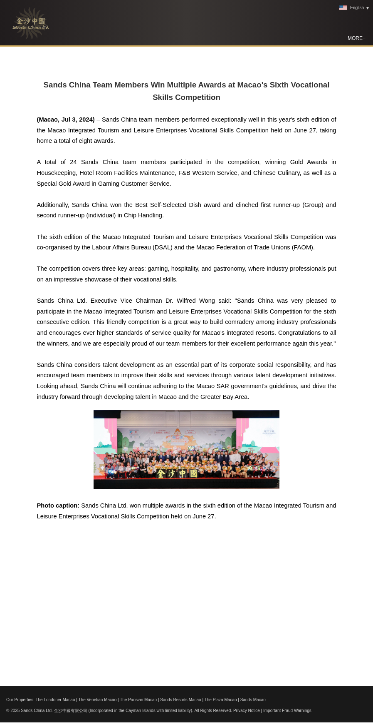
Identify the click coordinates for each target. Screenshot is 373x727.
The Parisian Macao (138, 699)
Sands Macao (253, 699)
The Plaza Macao (221, 699)
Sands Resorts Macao (180, 699)
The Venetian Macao (97, 699)
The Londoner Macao (55, 699)
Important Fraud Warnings (287, 710)
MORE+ (357, 38)
